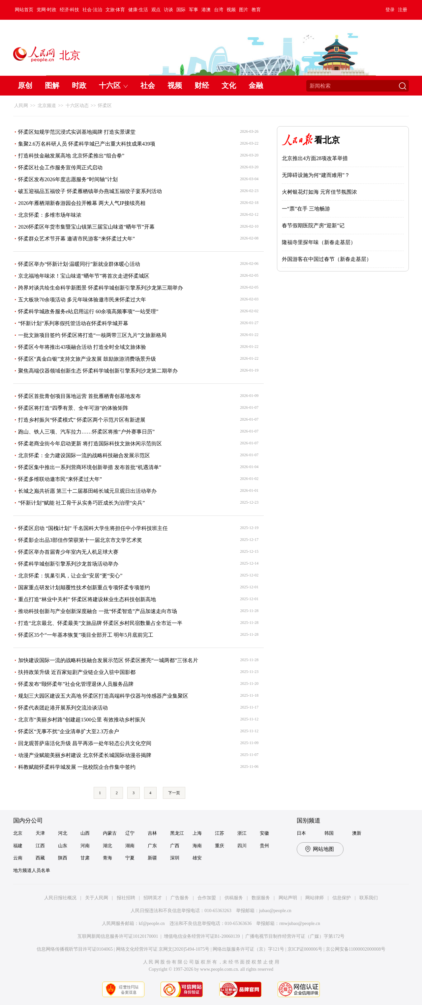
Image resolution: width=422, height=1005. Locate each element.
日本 (301, 833)
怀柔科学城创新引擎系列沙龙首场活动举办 (68, 564)
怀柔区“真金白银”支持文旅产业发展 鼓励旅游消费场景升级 (87, 359)
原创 (25, 85)
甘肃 (85, 857)
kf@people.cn (152, 923)
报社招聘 (126, 897)
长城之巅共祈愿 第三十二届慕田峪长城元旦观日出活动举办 (87, 491)
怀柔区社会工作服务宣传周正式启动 (60, 167)
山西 (85, 833)
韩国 (329, 833)
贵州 (264, 845)
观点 (156, 9)
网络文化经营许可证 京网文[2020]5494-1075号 (163, 949)
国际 (181, 9)
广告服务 (179, 897)
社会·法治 (92, 9)
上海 (197, 833)
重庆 (219, 845)
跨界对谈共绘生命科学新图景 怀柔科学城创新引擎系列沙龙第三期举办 (100, 288)
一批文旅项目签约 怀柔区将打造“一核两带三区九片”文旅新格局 (92, 335)
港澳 (206, 9)
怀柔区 (105, 105)
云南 (17, 857)
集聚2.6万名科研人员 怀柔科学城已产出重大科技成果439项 (86, 144)
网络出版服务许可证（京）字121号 (248, 949)
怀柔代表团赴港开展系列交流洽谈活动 (63, 708)
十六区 (110, 85)
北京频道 (47, 105)
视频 (231, 9)
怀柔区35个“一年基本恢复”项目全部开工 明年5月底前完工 (85, 635)
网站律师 (314, 897)
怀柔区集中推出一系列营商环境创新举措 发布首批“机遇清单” (89, 467)
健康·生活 (138, 9)
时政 (79, 85)
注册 (402, 9)
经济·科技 (69, 9)
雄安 (197, 857)
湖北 (107, 845)
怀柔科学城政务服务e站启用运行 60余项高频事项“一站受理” (88, 311)
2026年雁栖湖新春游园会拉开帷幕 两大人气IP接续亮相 (81, 203)
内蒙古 (110, 833)
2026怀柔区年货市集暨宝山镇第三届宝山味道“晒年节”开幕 (86, 227)
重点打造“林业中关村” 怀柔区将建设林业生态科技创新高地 (87, 599)
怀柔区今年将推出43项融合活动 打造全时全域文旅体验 (82, 347)
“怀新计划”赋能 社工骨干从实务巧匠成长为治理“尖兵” (81, 503)
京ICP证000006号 (304, 949)
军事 (193, 9)
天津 (40, 833)
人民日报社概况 (60, 897)
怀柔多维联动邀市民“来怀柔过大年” (60, 479)
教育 (256, 9)
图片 (243, 9)
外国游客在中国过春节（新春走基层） (327, 259)
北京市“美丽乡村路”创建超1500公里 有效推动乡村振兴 (81, 719)
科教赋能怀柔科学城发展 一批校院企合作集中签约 (77, 767)
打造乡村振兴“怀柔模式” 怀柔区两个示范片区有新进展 (81, 420)
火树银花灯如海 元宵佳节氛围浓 (319, 192)
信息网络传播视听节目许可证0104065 (75, 949)
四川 (242, 845)
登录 (390, 9)
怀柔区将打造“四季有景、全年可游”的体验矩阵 (73, 408)
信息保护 (341, 897)
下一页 (174, 793)
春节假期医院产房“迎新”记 (313, 225)
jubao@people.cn (275, 910)
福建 (17, 845)
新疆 (152, 857)
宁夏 (130, 857)
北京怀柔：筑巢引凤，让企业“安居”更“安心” (70, 575)
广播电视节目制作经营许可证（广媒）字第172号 (295, 936)
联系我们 (368, 897)
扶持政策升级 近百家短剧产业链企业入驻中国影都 (77, 672)
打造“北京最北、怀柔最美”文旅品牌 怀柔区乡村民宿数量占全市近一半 (100, 623)
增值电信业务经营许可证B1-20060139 (202, 936)
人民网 (21, 105)
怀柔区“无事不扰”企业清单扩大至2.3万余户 (68, 731)
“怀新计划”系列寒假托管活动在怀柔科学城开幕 (73, 323)
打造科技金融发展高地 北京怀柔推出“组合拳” (71, 155)
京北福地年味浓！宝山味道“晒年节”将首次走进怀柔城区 (83, 276)
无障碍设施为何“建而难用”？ (316, 175)
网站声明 (288, 897)
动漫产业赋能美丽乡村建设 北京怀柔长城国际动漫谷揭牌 (84, 755)
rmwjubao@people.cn (299, 923)
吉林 (152, 833)
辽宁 (130, 833)
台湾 (218, 9)
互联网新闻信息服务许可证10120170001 (117, 936)
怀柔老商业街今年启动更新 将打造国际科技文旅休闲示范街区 (90, 443)
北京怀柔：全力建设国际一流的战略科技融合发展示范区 (84, 455)
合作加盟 (206, 897)
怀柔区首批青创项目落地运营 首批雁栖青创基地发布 (79, 396)
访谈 (168, 9)
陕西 (62, 857)
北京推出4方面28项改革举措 (315, 158)
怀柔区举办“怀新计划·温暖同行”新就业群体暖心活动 (79, 264)
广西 (174, 845)
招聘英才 (152, 897)
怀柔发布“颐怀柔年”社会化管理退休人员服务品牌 (76, 684)
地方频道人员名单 (31, 870)
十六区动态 (77, 105)
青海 (107, 857)
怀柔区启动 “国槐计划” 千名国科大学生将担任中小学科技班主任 (93, 528)
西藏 (40, 857)
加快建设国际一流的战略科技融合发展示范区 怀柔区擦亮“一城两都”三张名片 (108, 660)
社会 (147, 85)
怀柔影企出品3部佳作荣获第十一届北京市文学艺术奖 (80, 540)
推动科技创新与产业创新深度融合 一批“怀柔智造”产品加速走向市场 (97, 611)
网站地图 (323, 849)
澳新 (356, 833)
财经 (202, 85)
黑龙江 (177, 833)
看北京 (327, 140)
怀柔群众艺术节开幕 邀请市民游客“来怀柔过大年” (76, 238)
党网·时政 (46, 9)
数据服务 (261, 897)
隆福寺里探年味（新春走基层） (319, 242)
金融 (256, 85)
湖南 (130, 845)
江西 (40, 845)
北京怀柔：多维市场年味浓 (49, 215)
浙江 (242, 833)
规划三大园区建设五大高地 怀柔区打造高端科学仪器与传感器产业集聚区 (103, 696)
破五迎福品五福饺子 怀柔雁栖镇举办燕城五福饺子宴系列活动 (90, 191)
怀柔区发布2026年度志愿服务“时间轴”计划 (68, 179)
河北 (62, 833)
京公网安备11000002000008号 (355, 949)
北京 (17, 833)
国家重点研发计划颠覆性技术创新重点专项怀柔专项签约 (84, 587)
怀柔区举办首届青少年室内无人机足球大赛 (68, 552)
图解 (52, 85)
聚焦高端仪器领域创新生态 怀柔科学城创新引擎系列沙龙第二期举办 (98, 371)
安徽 (264, 833)
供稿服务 (234, 897)
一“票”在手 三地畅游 (306, 208)
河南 (85, 845)
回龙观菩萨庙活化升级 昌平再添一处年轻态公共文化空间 (84, 743)
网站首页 (24, 9)
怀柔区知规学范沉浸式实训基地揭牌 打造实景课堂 (77, 132)
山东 (62, 845)
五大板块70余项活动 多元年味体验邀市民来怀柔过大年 (82, 299)
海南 (197, 845)
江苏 (219, 833)
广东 (152, 845)
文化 (229, 85)
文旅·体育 (115, 9)
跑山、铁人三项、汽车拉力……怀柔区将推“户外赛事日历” (86, 431)
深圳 (174, 857)
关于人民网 (96, 897)
